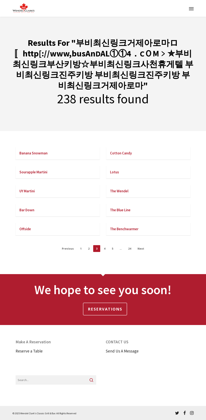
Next (141, 248)
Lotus (114, 172)
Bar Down (26, 210)
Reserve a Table (29, 351)
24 (129, 248)
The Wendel (119, 191)
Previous (68, 248)
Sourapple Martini (33, 172)
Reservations (105, 309)
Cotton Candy (121, 153)
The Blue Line (120, 210)
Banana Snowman (33, 153)
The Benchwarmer (124, 229)
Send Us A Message (122, 351)
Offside (25, 229)
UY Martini (27, 191)
